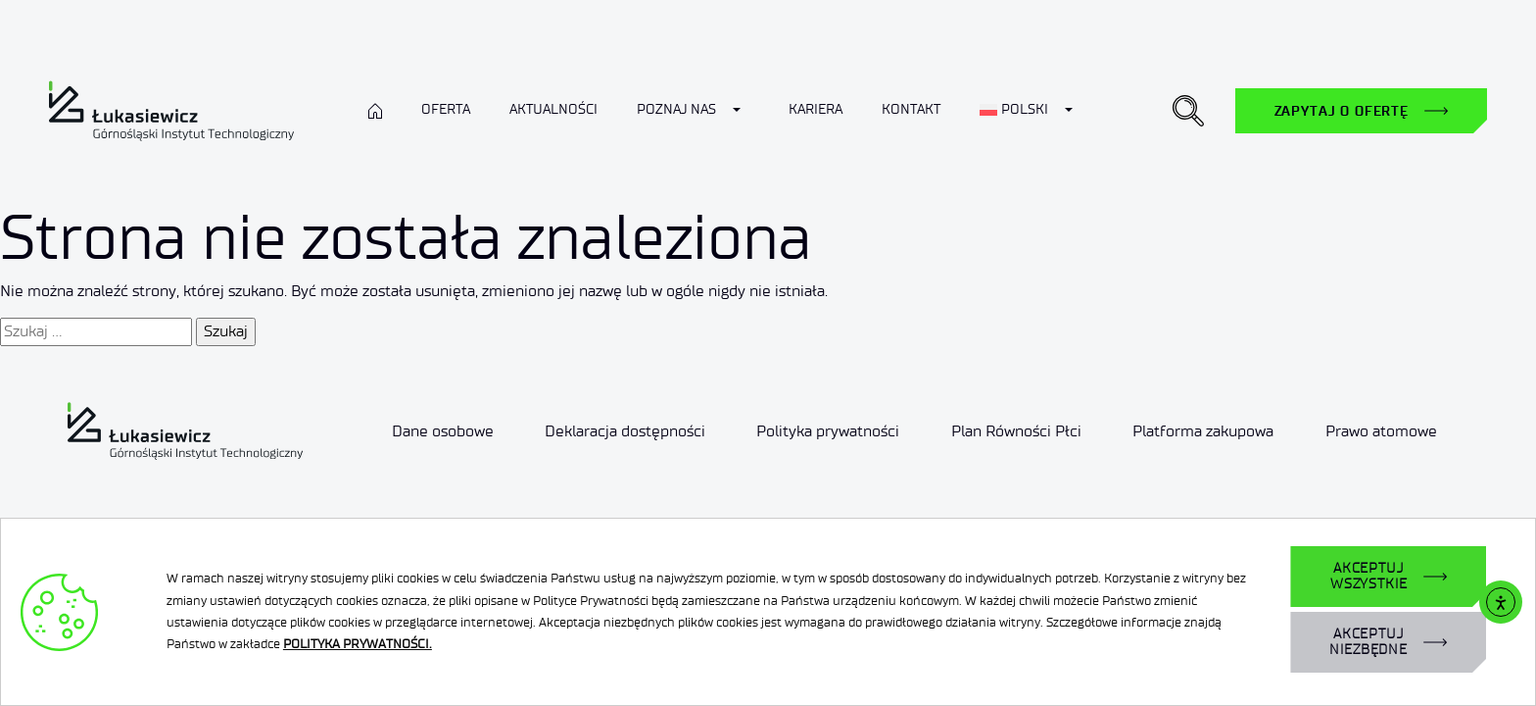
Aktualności (553, 109)
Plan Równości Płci (1016, 431)
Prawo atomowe (1381, 431)
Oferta (445, 109)
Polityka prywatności (827, 431)
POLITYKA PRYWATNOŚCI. (357, 643)
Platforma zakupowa (1202, 431)
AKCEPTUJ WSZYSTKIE (1369, 576)
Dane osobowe (443, 431)
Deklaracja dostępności (625, 431)
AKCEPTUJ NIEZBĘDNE (1368, 642)
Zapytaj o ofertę (1341, 111)
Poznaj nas (676, 109)
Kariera (815, 109)
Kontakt (911, 109)
